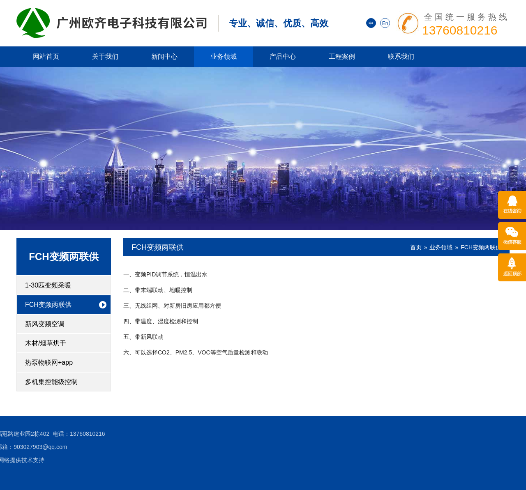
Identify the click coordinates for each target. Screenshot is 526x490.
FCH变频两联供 (63, 256)
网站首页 (46, 56)
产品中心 (283, 56)
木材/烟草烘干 (45, 343)
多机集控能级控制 (51, 381)
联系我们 (401, 56)
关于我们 (105, 56)
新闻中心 (164, 56)
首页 (416, 247)
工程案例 (342, 56)
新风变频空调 (45, 323)
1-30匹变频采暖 (48, 285)
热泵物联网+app (49, 362)
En (385, 23)
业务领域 (223, 56)
